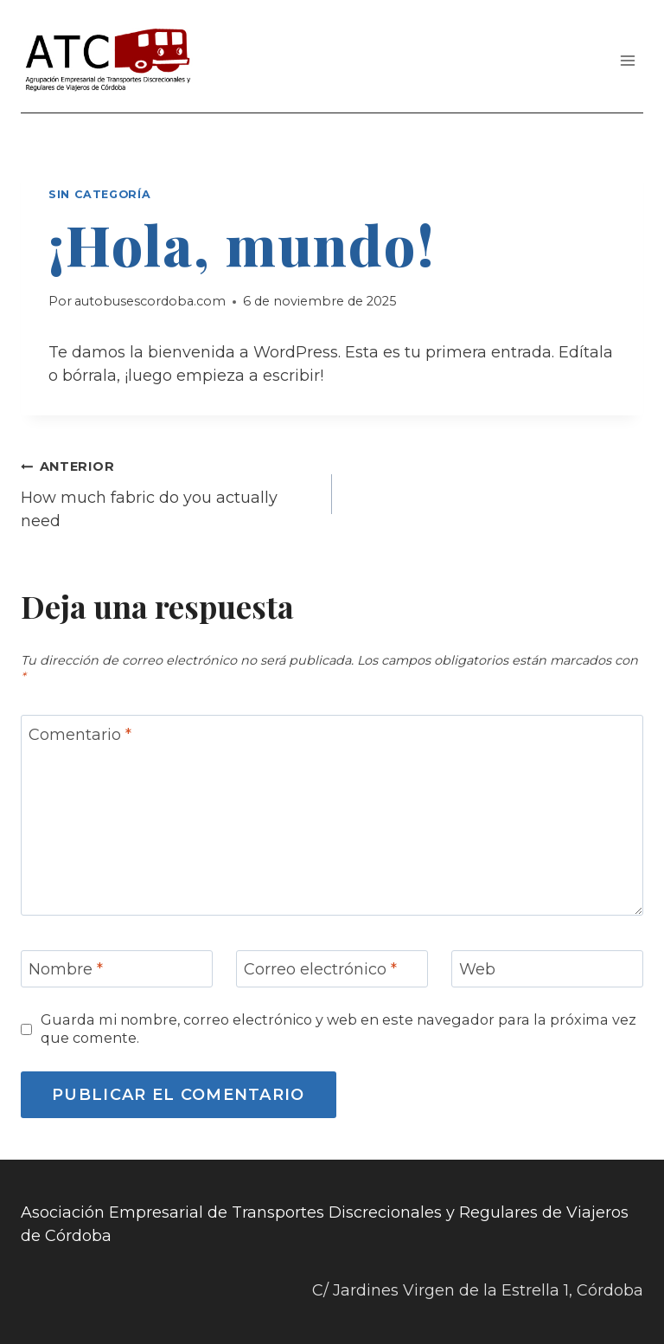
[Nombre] (117, 968)
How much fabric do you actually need (168, 492)
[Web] (547, 968)
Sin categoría (99, 194)
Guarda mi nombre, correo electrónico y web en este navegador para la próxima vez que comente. (338, 1028)
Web (477, 970)
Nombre (66, 970)
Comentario (80, 734)
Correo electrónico (320, 970)
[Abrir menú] (627, 60)
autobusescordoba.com (150, 301)
